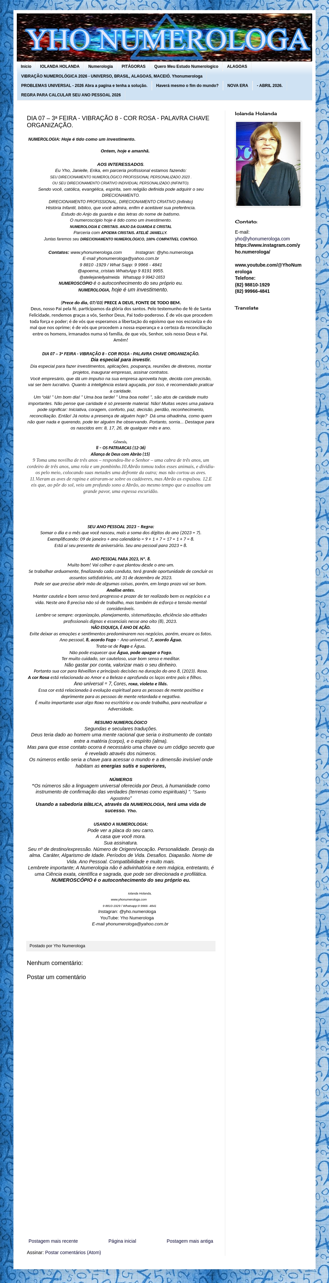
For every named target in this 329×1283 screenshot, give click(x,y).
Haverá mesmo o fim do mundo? (187, 85)
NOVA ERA (237, 85)
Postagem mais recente (53, 1241)
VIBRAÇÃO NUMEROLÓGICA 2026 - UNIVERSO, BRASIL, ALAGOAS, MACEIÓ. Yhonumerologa (111, 76)
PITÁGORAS (133, 66)
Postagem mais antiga (190, 1241)
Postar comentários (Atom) (73, 1252)
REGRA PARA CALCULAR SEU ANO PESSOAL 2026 (71, 95)
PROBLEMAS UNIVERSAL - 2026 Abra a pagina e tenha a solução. (84, 85)
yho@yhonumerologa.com (262, 238)
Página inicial (122, 1241)
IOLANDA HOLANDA (60, 66)
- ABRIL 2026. (270, 85)
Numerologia (100, 66)
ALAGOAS (237, 66)
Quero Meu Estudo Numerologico (186, 66)
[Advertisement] (121, 1182)
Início (26, 66)
